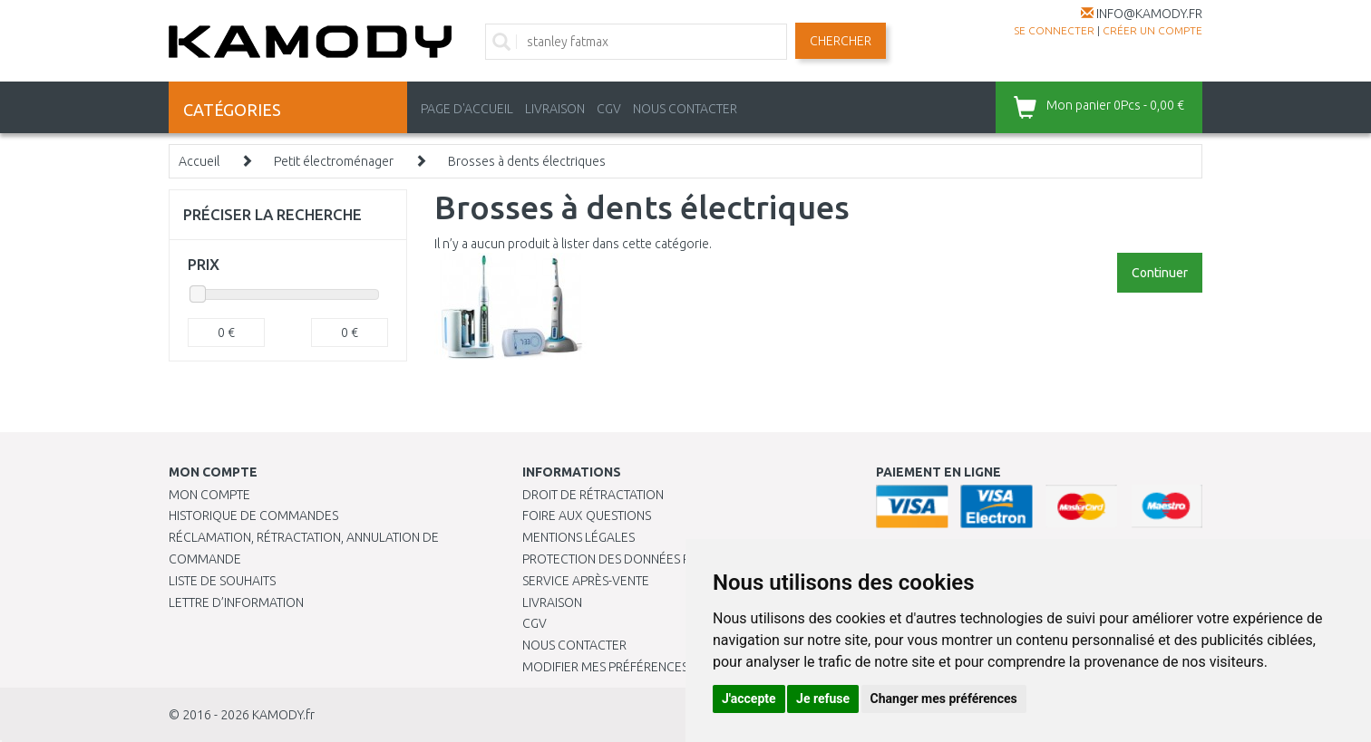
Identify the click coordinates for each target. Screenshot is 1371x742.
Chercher (840, 41)
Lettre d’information (236, 602)
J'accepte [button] (749, 698)
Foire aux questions (586, 515)
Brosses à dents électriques (527, 161)
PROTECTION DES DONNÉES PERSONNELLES (646, 559)
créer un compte (1152, 30)
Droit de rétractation (593, 494)
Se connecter (1054, 30)
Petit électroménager (334, 161)
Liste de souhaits (222, 580)
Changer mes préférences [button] (943, 698)
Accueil (199, 161)
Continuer (1160, 272)
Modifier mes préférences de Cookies (642, 667)
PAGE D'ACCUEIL (467, 108)
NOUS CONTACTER (685, 108)
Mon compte (209, 494)
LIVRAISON (555, 108)
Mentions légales (578, 537)
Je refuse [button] (823, 698)
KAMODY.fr (283, 715)
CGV (609, 108)
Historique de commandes (253, 515)
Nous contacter (574, 645)
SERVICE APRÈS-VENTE (585, 580)
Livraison (552, 602)
